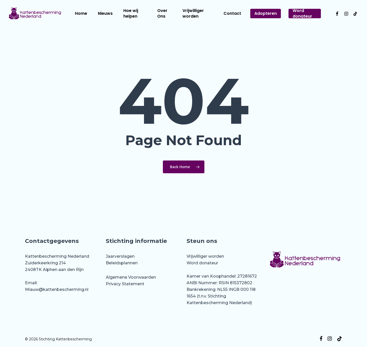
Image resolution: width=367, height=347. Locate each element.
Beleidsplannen (122, 263)
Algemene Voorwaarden (131, 277)
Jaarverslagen (120, 256)
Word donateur (202, 263)
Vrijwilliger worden (205, 256)
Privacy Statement (125, 283)
